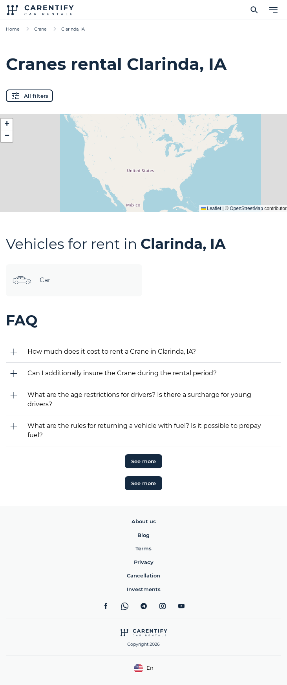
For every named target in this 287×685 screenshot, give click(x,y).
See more (143, 461)
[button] (7, 124)
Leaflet (211, 208)
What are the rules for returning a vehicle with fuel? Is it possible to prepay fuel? (144, 430)
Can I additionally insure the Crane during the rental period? (122, 373)
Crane (40, 29)
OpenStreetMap (246, 208)
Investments (144, 589)
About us (144, 521)
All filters (29, 95)
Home (13, 29)
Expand (143, 200)
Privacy (144, 562)
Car (31, 280)
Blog (143, 535)
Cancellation (143, 575)
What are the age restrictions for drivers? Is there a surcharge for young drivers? (139, 399)
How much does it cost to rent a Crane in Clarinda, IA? (111, 351)
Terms (143, 548)
